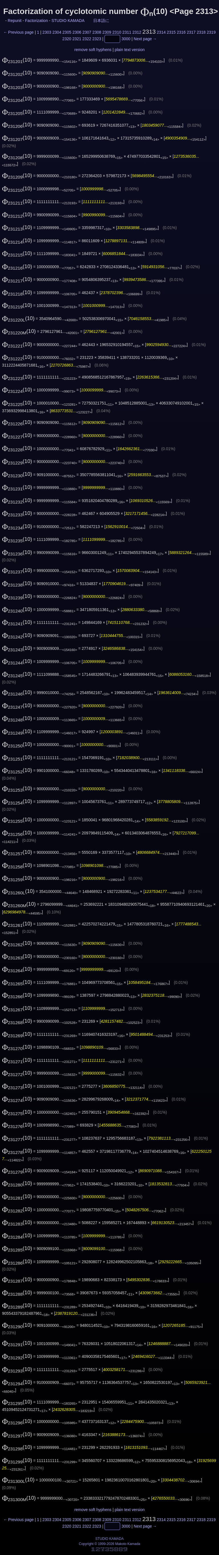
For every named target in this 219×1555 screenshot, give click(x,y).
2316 (181, 32)
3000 (125, 39)
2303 (46, 32)
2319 (211, 32)
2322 (86, 39)
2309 (106, 32)
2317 (191, 32)
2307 (86, 32)
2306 (76, 32)
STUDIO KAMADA (67, 20)
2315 (171, 32)
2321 (76, 39)
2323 (96, 39)
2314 (161, 32)
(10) (17, 60)
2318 (201, 32)
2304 (56, 32)
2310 (116, 32)
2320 (66, 39)
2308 (96, 32)
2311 (126, 32)
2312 (136, 32)
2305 (66, 32)
